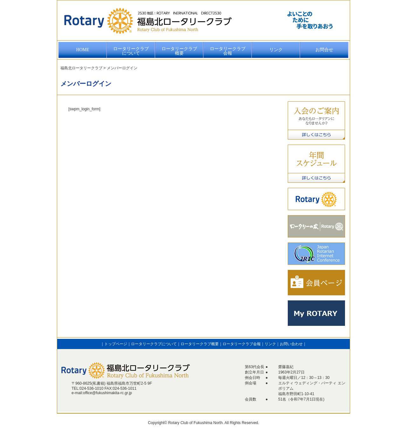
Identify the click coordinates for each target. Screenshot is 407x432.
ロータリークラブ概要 (179, 51)
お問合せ (324, 49)
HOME (82, 49)
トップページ (115, 344)
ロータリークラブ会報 (227, 51)
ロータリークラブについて (131, 51)
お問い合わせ (291, 344)
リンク (276, 49)
